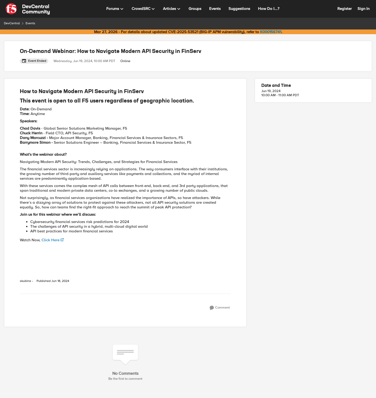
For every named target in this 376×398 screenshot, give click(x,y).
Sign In (363, 8)
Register (344, 8)
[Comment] (220, 307)
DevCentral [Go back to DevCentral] (12, 23)
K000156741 (270, 31)
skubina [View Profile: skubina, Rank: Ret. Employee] (25, 281)
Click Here (51, 240)
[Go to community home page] (27, 9)
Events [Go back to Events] (30, 23)
